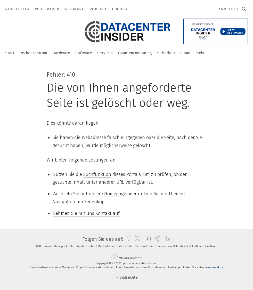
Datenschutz (125, 246)
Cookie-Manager (55, 246)
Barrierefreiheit (145, 246)
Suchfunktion (97, 174)
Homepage (115, 194)
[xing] (156, 239)
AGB (39, 246)
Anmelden (228, 9)
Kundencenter (86, 246)
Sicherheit (166, 53)
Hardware (61, 53)
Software (83, 53)
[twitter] (136, 239)
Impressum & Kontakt (172, 246)
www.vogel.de (214, 267)
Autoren (212, 246)
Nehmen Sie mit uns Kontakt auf (86, 213)
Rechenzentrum (33, 53)
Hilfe (71, 246)
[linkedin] (166, 239)
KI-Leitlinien (197, 246)
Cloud (185, 53)
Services (105, 53)
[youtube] (146, 239)
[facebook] (127, 239)
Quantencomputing (135, 53)
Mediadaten (106, 246)
